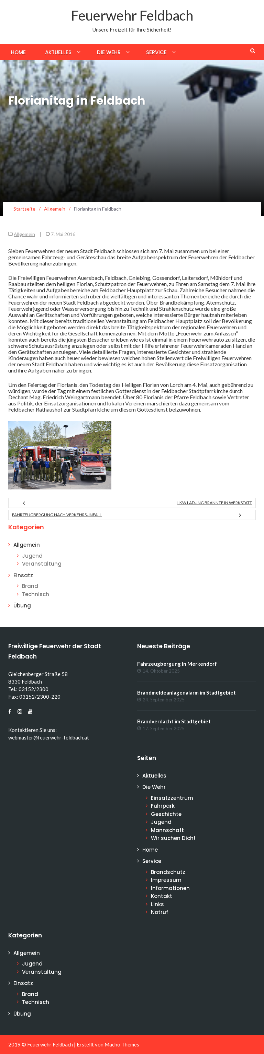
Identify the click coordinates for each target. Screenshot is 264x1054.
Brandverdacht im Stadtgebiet (174, 721)
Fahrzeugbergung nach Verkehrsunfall (57, 514)
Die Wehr (109, 52)
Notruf (159, 912)
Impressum (166, 880)
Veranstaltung (42, 563)
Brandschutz (168, 872)
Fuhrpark (163, 805)
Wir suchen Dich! (173, 838)
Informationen (170, 888)
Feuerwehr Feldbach (132, 15)
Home (18, 52)
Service (156, 52)
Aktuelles (58, 52)
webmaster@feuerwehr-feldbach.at (48, 737)
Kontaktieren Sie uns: (32, 730)
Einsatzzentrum (172, 798)
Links (157, 904)
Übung (22, 605)
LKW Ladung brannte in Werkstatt (214, 502)
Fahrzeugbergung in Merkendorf (177, 664)
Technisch (35, 594)
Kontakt (161, 896)
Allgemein (24, 234)
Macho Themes (121, 1044)
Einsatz (23, 575)
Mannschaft (167, 830)
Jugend (32, 555)
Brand (30, 586)
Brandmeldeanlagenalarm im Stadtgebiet (186, 692)
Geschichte (166, 814)
